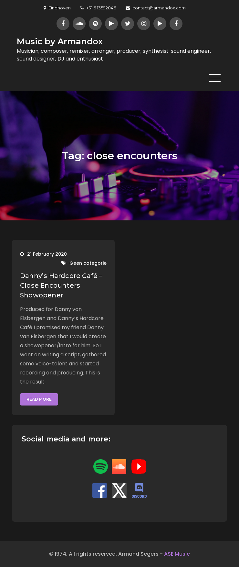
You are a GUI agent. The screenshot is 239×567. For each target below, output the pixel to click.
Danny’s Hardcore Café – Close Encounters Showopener (61, 285)
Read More (39, 399)
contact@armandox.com (156, 7)
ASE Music (177, 554)
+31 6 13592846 (98, 7)
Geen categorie (88, 263)
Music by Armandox (60, 41)
